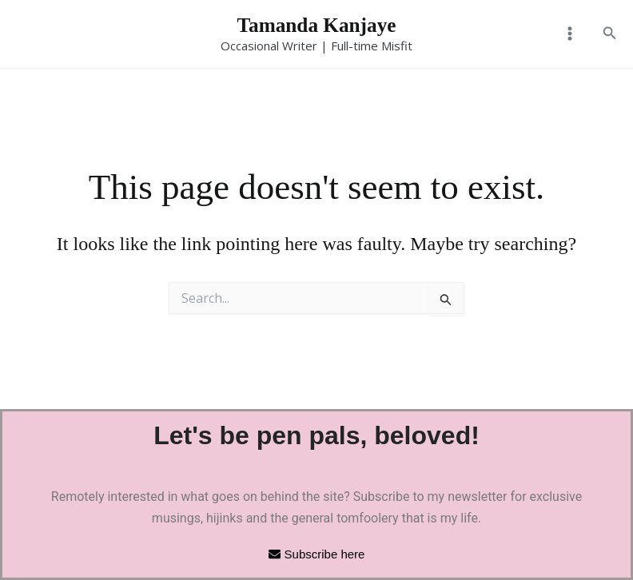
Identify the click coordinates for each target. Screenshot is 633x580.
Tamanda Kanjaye (317, 25)
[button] (610, 34)
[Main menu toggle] (569, 34)
